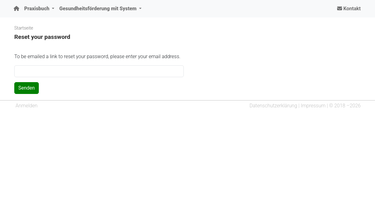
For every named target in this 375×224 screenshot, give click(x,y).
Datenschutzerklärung (273, 106)
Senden (26, 88)
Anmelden (27, 106)
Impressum (313, 106)
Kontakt (349, 9)
